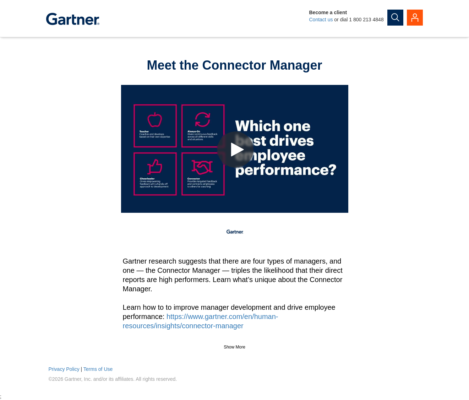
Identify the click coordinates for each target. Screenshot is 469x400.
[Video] (234, 149)
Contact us (321, 19)
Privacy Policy (64, 369)
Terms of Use (98, 369)
